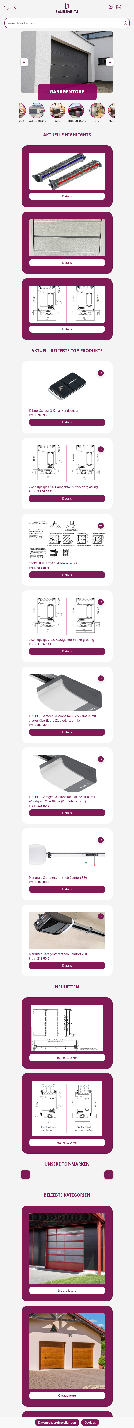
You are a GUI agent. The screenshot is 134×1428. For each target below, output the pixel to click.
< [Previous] (25, 1175)
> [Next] (109, 1175)
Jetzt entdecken (67, 1058)
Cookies (90, 1422)
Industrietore (67, 1290)
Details (67, 196)
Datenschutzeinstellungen (57, 1422)
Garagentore (67, 1396)
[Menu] (127, 6)
